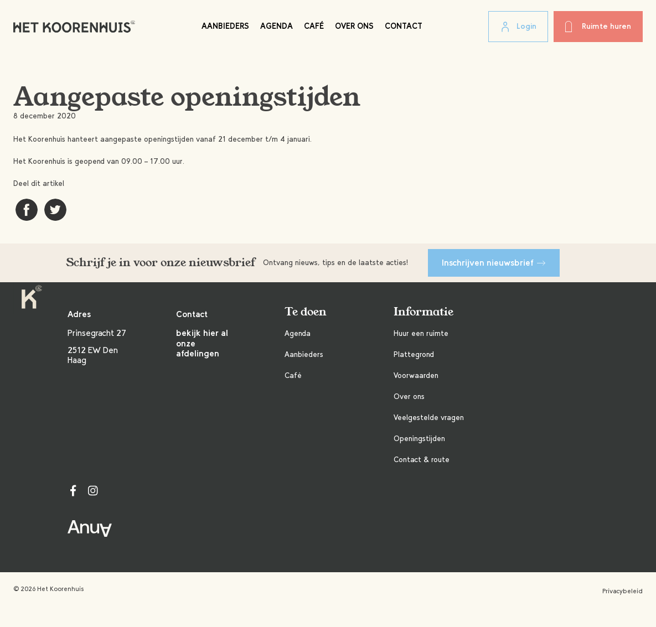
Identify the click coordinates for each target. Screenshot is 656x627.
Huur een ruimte (421, 333)
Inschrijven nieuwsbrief (494, 262)
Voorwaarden (416, 375)
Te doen (306, 312)
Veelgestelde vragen (429, 417)
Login (518, 27)
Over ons (354, 26)
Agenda (276, 26)
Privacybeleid (622, 591)
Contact (403, 26)
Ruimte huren (598, 26)
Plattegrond (414, 354)
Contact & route (422, 459)
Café (314, 26)
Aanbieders (225, 26)
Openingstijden (419, 438)
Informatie (423, 312)
